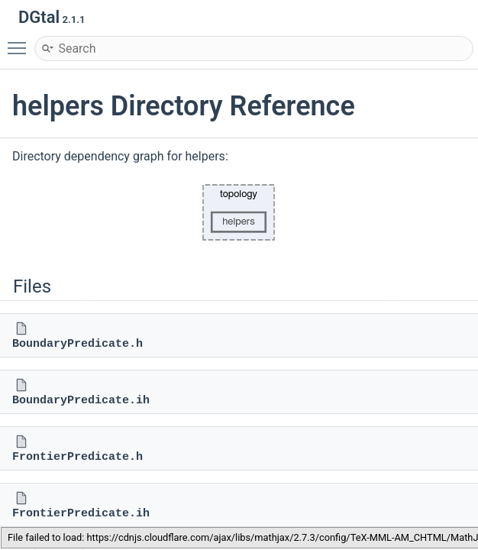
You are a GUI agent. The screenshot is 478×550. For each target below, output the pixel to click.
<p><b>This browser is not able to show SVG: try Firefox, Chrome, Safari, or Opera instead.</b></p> (239, 212)
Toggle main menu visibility (21, 41)
